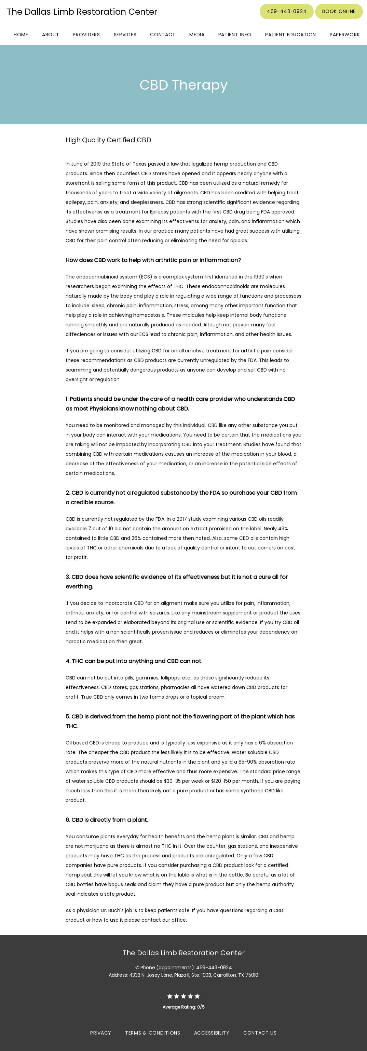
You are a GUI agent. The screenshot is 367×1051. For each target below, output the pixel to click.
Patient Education (290, 34)
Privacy (100, 1032)
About (50, 34)
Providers (86, 34)
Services (125, 34)
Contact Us (260, 1032)
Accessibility (212, 1032)
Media (197, 34)
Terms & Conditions (152, 1032)
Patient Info (235, 34)
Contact (163, 34)
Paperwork (345, 34)
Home (21, 34)
